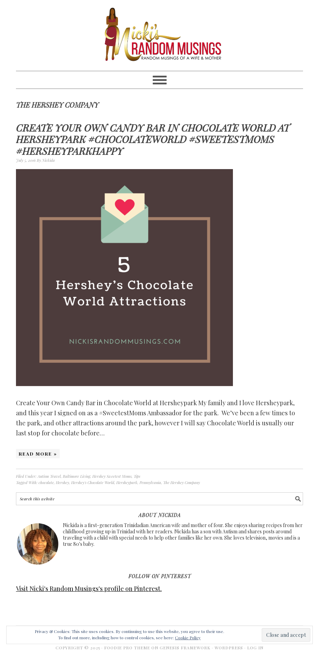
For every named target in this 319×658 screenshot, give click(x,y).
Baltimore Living (76, 476)
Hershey (62, 482)
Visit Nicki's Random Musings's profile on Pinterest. (89, 588)
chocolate (46, 482)
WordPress (229, 647)
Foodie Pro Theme (127, 647)
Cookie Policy (188, 637)
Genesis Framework (185, 647)
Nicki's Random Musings (159, 35)
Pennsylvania (150, 482)
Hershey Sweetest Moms (112, 476)
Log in (255, 647)
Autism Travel (49, 476)
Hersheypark (126, 482)
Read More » (38, 454)
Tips (137, 476)
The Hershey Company (181, 482)
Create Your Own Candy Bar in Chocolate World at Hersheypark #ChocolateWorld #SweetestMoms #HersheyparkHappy (152, 139)
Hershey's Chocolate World (92, 482)
